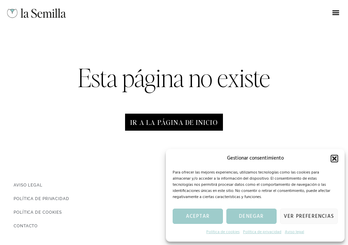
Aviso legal (294, 232)
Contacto (26, 226)
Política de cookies (223, 232)
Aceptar (198, 216)
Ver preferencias (309, 216)
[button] (334, 158)
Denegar (251, 216)
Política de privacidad (262, 232)
